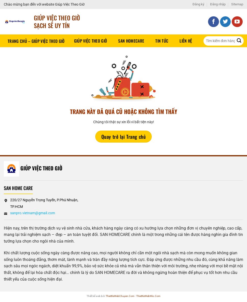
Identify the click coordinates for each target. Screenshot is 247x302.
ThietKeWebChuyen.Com (120, 296)
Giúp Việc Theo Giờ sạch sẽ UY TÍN (57, 21)
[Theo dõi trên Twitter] (225, 21)
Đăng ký (198, 4)
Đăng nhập (218, 4)
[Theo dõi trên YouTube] (237, 21)
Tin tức (161, 41)
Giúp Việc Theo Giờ (90, 41)
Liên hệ (186, 41)
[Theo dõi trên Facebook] (213, 21)
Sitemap (237, 4)
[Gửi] (239, 41)
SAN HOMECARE (131, 41)
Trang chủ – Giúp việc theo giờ (36, 41)
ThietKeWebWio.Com (148, 296)
